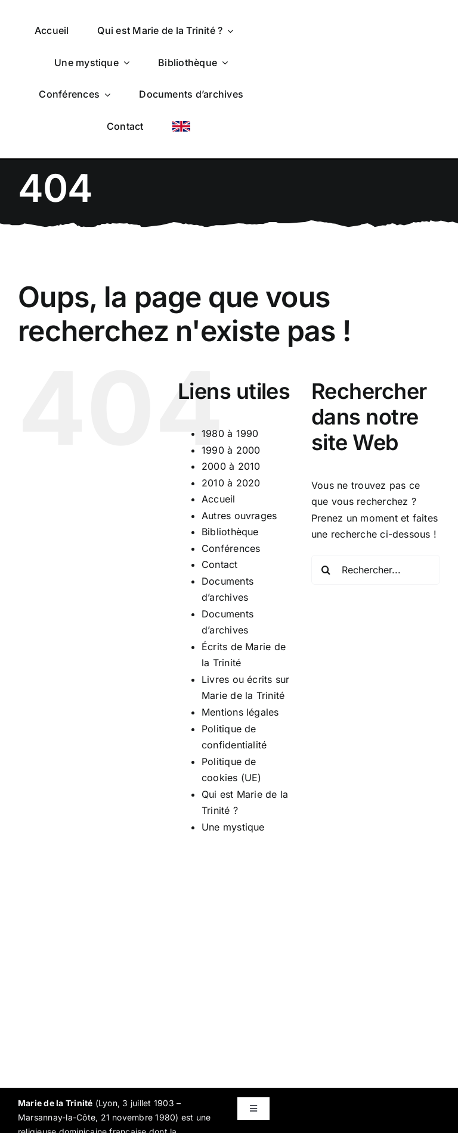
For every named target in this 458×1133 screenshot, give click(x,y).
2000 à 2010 (231, 466)
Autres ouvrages (239, 516)
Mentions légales (240, 712)
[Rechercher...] (375, 570)
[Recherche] (326, 570)
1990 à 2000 (231, 450)
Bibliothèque (230, 532)
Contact (220, 564)
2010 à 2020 (231, 483)
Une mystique (233, 827)
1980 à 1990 (230, 433)
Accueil (219, 499)
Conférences (231, 548)
